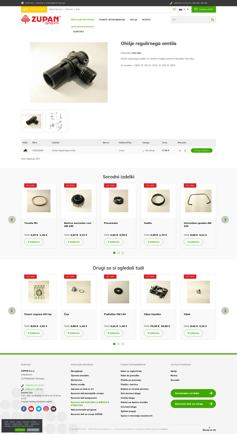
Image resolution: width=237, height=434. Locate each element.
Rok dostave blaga (131, 393)
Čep (66, 314)
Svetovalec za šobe (194, 393)
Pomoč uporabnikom (112, 19)
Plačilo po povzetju (131, 380)
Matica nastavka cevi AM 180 (77, 224)
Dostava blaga (128, 407)
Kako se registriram (131, 371)
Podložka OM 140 (115, 314)
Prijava (69, 9)
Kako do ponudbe (130, 375)
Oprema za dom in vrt (82, 389)
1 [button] (114, 253)
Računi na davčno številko (134, 402)
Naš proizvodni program (83, 409)
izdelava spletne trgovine (148, 429)
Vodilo (148, 222)
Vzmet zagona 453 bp (38, 314)
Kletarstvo (76, 380)
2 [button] (118, 253)
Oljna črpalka (152, 314)
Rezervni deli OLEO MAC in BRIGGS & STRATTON (90, 403)
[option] (38, 216)
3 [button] (123, 253)
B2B (78, 9)
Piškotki (25, 429)
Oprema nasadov (80, 375)
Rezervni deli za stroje (194, 403)
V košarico (34, 242)
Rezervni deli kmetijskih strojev (87, 393)
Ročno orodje (78, 384)
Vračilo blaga (128, 398)
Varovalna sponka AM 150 (197, 224)
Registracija (56, 9)
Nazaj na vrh (209, 429)
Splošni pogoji (128, 411)
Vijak (187, 314)
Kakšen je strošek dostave (135, 389)
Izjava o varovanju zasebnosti (136, 415)
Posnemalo (111, 222)
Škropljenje (77, 371)
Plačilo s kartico (129, 384)
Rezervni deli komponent (84, 398)
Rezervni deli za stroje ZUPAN (86, 414)
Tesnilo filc (31, 222)
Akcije (133, 19)
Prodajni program (82, 19)
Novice (146, 19)
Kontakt (78, 31)
